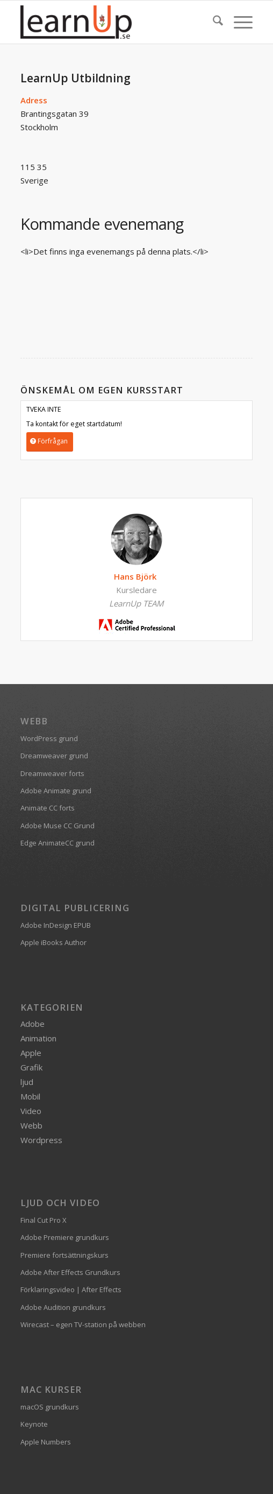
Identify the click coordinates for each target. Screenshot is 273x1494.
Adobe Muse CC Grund (57, 825)
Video (30, 1110)
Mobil (30, 1096)
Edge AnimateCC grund (57, 843)
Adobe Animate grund (55, 790)
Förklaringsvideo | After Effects (70, 1289)
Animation (38, 1038)
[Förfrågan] (49, 441)
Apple (30, 1052)
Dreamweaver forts (52, 773)
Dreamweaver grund (54, 755)
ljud (26, 1081)
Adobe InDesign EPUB (55, 925)
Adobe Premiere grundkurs (64, 1237)
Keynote (34, 1424)
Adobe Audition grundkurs (63, 1307)
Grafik (31, 1067)
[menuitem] (212, 22)
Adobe (32, 1023)
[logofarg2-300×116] (113, 22)
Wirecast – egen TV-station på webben (83, 1324)
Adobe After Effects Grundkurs (70, 1272)
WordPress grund (49, 738)
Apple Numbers (45, 1442)
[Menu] (238, 22)
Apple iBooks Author (53, 942)
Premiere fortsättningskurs (64, 1255)
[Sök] (212, 22)
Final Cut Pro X (43, 1220)
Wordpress (41, 1139)
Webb (31, 1125)
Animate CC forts (47, 808)
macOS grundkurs (49, 1407)
